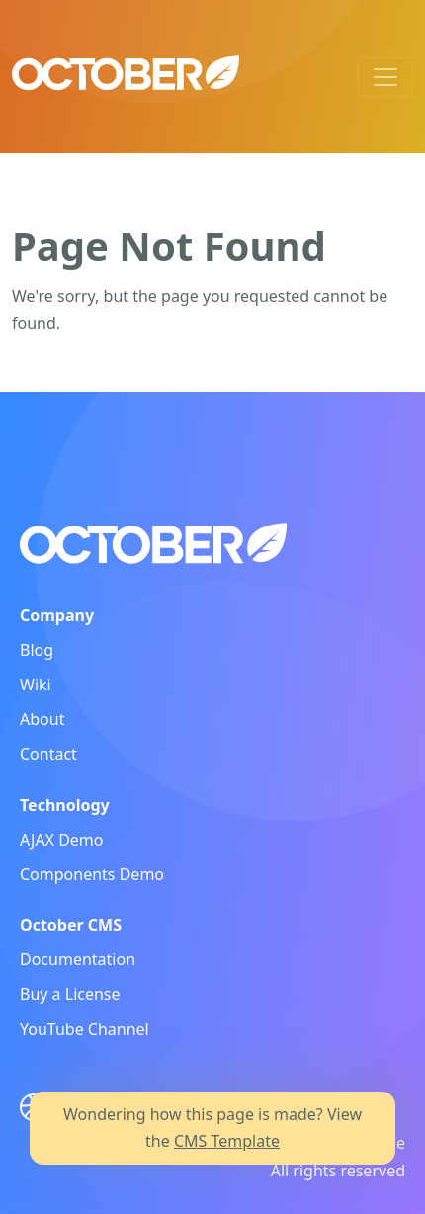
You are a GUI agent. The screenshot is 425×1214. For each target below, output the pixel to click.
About (42, 719)
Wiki (35, 684)
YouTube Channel (84, 1029)
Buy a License (70, 994)
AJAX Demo (62, 839)
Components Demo (92, 874)
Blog (36, 650)
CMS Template (227, 1141)
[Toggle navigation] (385, 77)
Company (57, 615)
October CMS (71, 924)
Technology (65, 805)
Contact (48, 754)
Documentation (77, 959)
